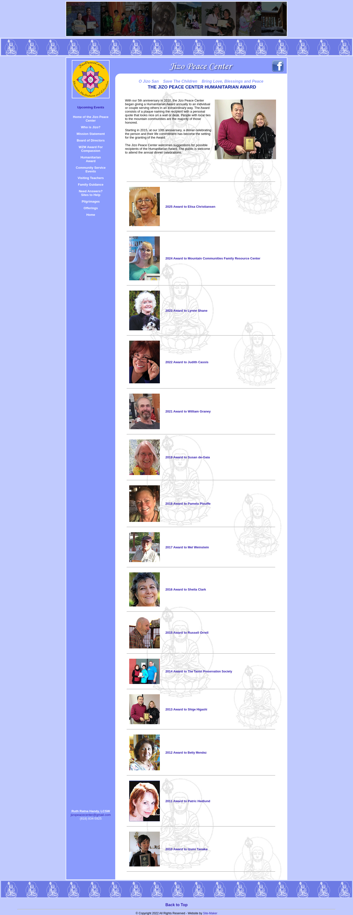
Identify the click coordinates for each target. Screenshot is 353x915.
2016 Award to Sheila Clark (185, 589)
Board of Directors (91, 140)
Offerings (91, 208)
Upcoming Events (90, 107)
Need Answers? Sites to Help (90, 193)
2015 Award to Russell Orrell (187, 632)
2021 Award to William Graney (188, 411)
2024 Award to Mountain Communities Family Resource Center (212, 258)
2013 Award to (186, 709)
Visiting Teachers (91, 178)
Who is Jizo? (90, 127)
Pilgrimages (91, 201)
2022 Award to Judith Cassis (187, 362)
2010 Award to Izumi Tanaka (186, 849)
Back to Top (176, 905)
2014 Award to (198, 671)
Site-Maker (210, 913)
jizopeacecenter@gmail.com (91, 815)
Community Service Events (90, 169)
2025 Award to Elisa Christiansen (190, 206)
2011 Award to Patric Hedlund (187, 801)
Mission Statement (91, 134)
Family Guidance (90, 184)
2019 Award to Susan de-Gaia (187, 457)
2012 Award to (186, 752)
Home (90, 215)
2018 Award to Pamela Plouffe (188, 503)
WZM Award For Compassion (91, 149)
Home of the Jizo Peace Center (90, 118)
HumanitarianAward (90, 159)
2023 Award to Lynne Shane (186, 310)
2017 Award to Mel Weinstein (187, 547)
